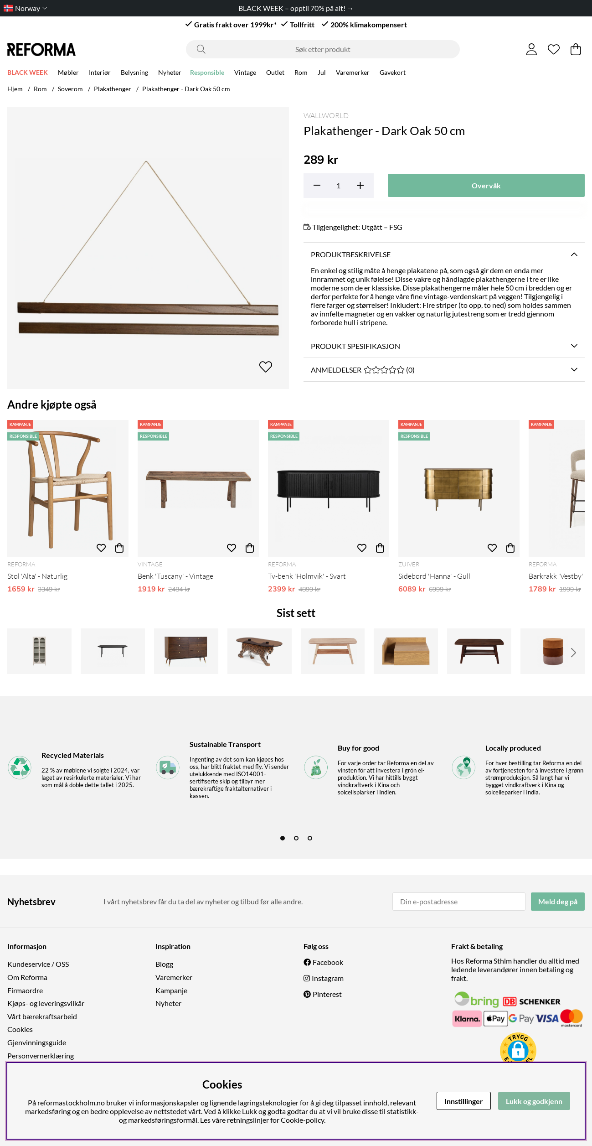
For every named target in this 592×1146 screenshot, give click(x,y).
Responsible (207, 74)
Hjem (15, 89)
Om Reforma (27, 977)
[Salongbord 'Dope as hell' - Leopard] (259, 651)
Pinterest (327, 994)
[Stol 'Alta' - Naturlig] (68, 488)
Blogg (164, 963)
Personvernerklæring (40, 1055)
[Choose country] (23, 8)
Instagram (328, 978)
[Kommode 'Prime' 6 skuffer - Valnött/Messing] (186, 651)
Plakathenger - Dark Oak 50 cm (186, 89)
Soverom (70, 89)
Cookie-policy (302, 1119)
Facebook (328, 962)
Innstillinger (463, 1101)
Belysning (134, 74)
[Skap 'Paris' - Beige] (39, 651)
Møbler (68, 74)
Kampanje (171, 990)
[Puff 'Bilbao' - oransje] (552, 651)
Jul (322, 74)
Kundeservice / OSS (38, 963)
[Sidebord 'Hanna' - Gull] (459, 488)
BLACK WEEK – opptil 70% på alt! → (296, 8)
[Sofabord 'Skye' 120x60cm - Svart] (113, 651)
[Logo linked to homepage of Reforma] (41, 49)
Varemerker (353, 74)
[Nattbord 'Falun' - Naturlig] (406, 651)
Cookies (20, 1029)
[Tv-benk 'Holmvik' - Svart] (328, 488)
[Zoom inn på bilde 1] (148, 248)
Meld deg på (557, 901)
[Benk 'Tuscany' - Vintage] (198, 488)
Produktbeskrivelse (351, 254)
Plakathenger (112, 89)
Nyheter (169, 74)
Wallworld (326, 115)
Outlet (275, 74)
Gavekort (393, 74)
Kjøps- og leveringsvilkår (45, 1003)
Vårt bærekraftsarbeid (42, 1016)
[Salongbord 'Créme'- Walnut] (479, 651)
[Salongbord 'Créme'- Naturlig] (333, 651)
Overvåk (486, 185)
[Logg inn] (532, 49)
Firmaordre (25, 990)
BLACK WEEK (27, 74)
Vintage (245, 74)
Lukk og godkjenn (534, 1101)
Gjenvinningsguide (36, 1042)
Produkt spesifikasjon (355, 346)
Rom (301, 74)
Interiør (100, 74)
